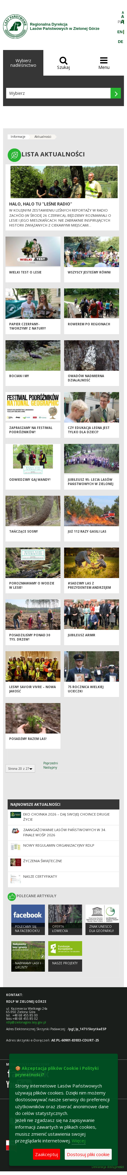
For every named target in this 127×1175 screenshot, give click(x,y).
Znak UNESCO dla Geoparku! (101, 928)
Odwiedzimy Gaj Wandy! (29, 479)
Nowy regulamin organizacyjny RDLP (58, 845)
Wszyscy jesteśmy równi (89, 272)
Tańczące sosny (23, 531)
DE (120, 42)
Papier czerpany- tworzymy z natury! (27, 326)
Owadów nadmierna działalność (86, 378)
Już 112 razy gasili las (87, 531)
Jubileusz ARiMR (81, 635)
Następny (50, 767)
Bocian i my (19, 376)
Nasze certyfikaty (40, 876)
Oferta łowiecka (60, 928)
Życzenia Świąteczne (42, 861)
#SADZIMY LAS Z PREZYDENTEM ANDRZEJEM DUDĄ (89, 587)
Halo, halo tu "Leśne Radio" (40, 204)
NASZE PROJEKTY (65, 963)
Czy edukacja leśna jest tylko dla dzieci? (89, 430)
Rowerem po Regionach (89, 324)
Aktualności (42, 136)
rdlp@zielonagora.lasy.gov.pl (26, 1022)
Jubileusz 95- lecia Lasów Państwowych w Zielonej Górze (90, 484)
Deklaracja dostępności (108, 1167)
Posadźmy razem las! (27, 739)
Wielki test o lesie (25, 272)
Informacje (18, 136)
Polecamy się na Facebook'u (27, 928)
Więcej (78, 1141)
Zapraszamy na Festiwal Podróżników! (31, 430)
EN (119, 32)
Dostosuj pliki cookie (88, 1154)
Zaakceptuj (46, 1154)
